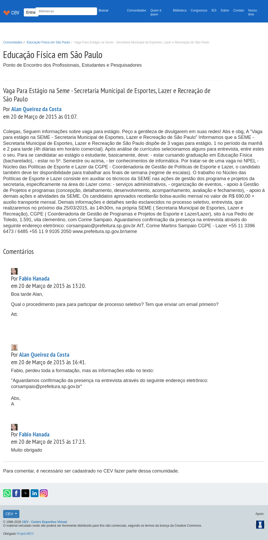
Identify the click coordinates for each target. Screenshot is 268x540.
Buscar (103, 10)
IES (213, 10)
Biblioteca (180, 10)
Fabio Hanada (34, 278)
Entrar (31, 12)
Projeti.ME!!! (25, 534)
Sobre (225, 10)
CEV (9, 514)
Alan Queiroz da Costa (36, 109)
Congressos (199, 10)
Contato (238, 10)
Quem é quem (155, 12)
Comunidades (136, 10)
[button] (7, 493)
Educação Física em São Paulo (48, 42)
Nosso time (252, 12)
